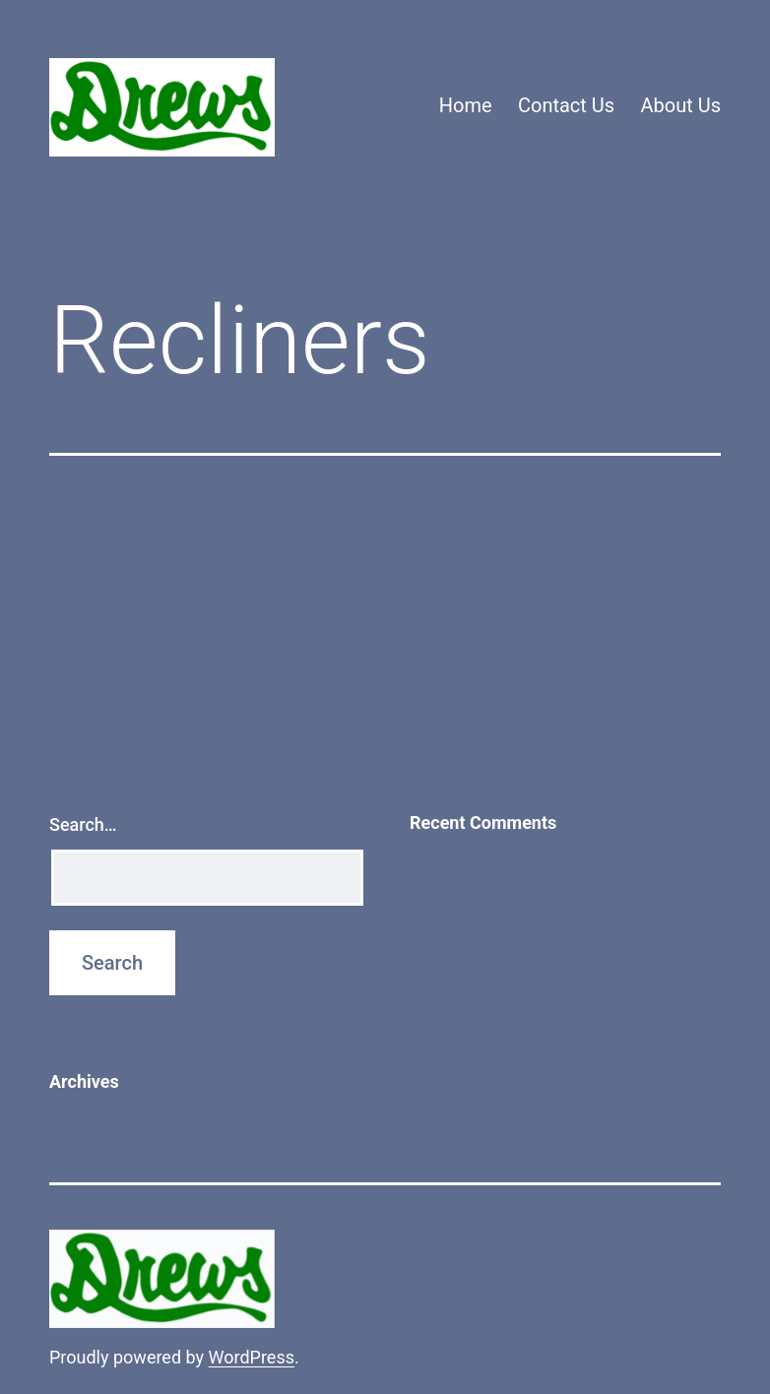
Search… (83, 824)
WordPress (251, 1357)
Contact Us (566, 105)
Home (465, 105)
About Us (680, 105)
